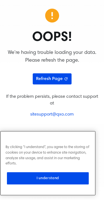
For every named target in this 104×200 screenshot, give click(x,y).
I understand (48, 178)
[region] (48, 163)
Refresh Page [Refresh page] (52, 79)
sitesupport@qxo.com (52, 114)
